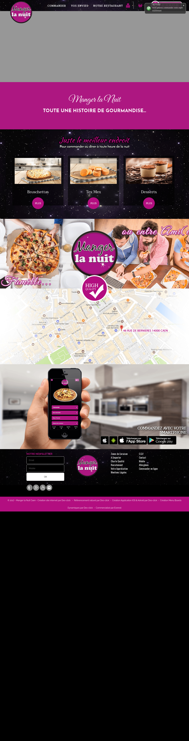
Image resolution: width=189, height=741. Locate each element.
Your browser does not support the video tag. (94, 58)
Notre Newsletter (39, 453)
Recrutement (117, 465)
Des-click (66, 500)
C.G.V (141, 454)
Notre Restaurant (108, 6)
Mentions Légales (119, 472)
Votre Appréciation (119, 468)
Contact (142, 457)
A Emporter (116, 457)
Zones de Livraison (119, 454)
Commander (57, 6)
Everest (117, 508)
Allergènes (144, 465)
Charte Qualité (117, 461)
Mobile (142, 461)
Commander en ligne (148, 468)
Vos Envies (79, 6)
